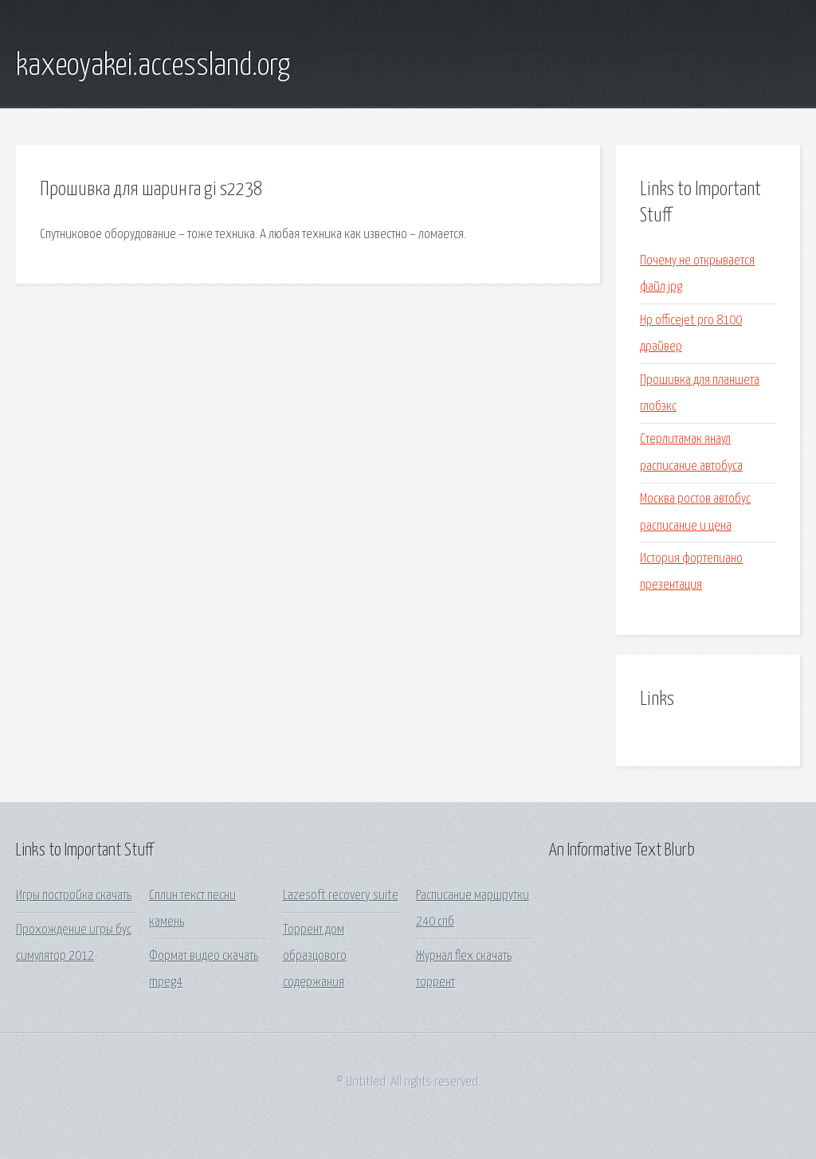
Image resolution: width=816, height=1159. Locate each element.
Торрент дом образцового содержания (315, 956)
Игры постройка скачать (73, 896)
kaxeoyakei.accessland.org (153, 66)
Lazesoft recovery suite (340, 896)
